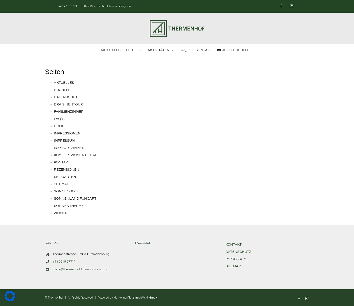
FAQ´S (59, 119)
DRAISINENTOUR (68, 104)
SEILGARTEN (65, 177)
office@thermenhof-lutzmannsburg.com (107, 6)
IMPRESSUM (64, 140)
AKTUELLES (64, 82)
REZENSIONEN (66, 169)
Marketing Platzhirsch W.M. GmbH (136, 297)
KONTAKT (62, 162)
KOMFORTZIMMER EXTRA (75, 155)
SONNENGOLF (66, 191)
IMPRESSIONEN (67, 133)
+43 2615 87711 (68, 6)
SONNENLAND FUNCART (75, 198)
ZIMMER (61, 213)
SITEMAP (61, 184)
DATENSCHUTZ (66, 97)
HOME (59, 126)
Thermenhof (55, 297)
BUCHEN (61, 90)
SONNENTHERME (69, 206)
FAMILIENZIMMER (69, 111)
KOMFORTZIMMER (69, 148)
